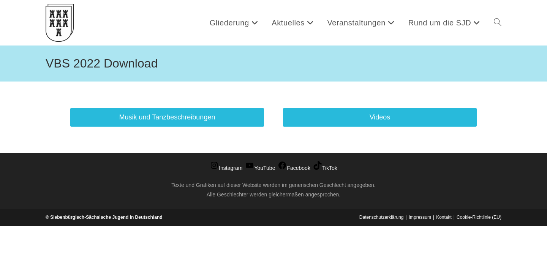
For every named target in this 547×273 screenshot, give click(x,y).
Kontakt (444, 264)
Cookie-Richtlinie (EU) (479, 264)
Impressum (420, 264)
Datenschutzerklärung (381, 264)
